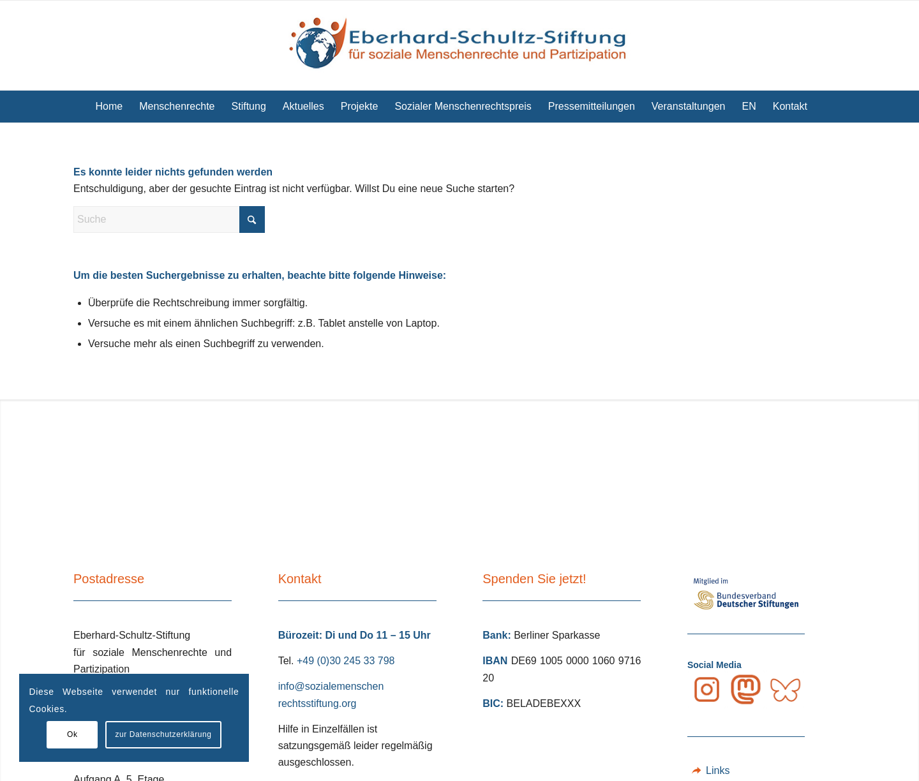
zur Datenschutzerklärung (163, 734)
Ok (72, 734)
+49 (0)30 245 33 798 (345, 660)
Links (717, 770)
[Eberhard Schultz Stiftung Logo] (459, 45)
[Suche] (824, 107)
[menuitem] (109, 107)
